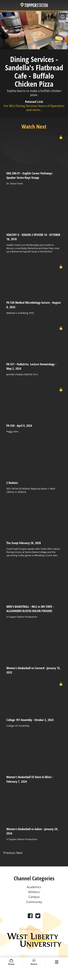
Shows (11, 962)
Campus (34, 897)
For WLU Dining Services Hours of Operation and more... (34, 108)
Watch (34, 962)
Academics (34, 887)
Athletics (34, 892)
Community (34, 902)
